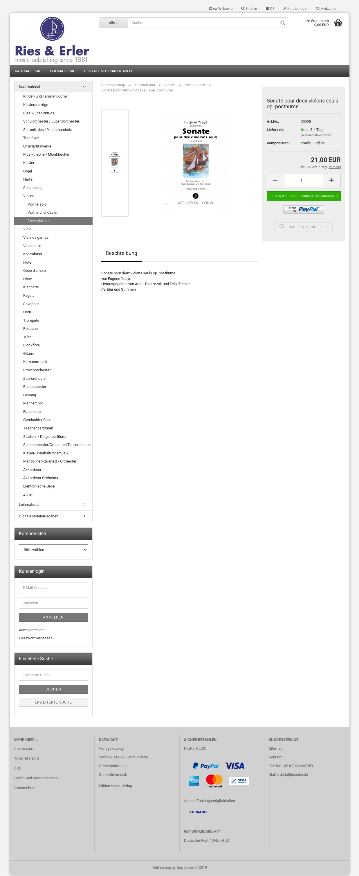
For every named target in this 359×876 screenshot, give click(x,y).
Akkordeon (32, 470)
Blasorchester (34, 387)
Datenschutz (24, 789)
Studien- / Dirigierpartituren (45, 437)
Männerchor (33, 404)
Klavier (28, 163)
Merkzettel (326, 9)
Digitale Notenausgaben (108, 72)
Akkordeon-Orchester (40, 479)
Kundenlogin (295, 9)
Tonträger (31, 139)
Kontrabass (32, 255)
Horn (27, 313)
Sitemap (275, 749)
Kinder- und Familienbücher (45, 97)
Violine (28, 197)
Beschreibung (121, 254)
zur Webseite (220, 9)
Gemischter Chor (37, 421)
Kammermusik (35, 363)
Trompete (31, 321)
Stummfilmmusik (113, 775)
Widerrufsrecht (26, 759)
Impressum (23, 749)
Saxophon (31, 305)
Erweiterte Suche (53, 703)
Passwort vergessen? (36, 639)
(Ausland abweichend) (317, 136)
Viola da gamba (35, 238)
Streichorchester (36, 371)
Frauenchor (32, 412)
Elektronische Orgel (39, 487)
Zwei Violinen (39, 222)
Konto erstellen (31, 631)
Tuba (27, 338)
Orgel (27, 172)
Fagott (28, 296)
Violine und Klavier (42, 213)
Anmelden (53, 618)
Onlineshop (161, 868)
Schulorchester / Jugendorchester (51, 122)
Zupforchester (35, 379)
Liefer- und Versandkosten (36, 779)
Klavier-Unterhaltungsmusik (45, 454)
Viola (27, 230)
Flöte (27, 263)
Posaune (30, 330)
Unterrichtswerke (37, 147)
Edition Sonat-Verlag (115, 787)
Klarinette (31, 288)
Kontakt (275, 758)
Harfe (28, 180)
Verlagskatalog (111, 749)
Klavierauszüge (35, 105)
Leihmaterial (62, 72)
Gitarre (28, 354)
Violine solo (37, 205)
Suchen (249, 9)
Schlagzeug (32, 188)
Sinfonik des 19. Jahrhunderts (47, 130)
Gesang (29, 396)
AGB (17, 769)
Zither (28, 495)
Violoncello (32, 246)
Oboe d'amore (34, 271)
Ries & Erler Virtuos (38, 114)
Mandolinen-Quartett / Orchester (49, 462)
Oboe (27, 280)
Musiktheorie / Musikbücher (46, 155)
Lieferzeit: (275, 130)
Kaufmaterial (28, 72)
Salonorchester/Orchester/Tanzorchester (57, 445)
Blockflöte (31, 346)
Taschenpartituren (38, 429)
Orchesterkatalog (113, 767)
